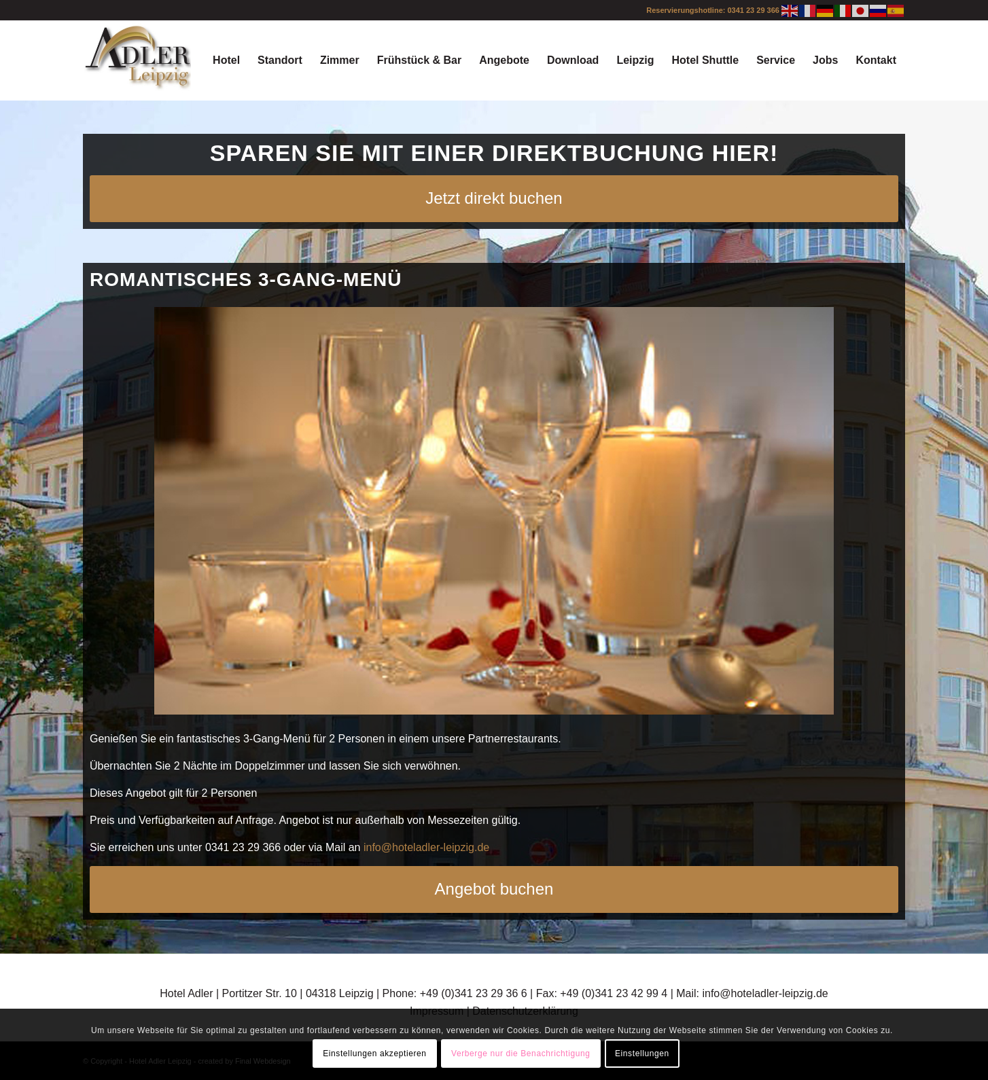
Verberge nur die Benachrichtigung (520, 1053)
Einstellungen (642, 1053)
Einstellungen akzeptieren (374, 1053)
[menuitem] (226, 60)
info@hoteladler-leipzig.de (426, 847)
